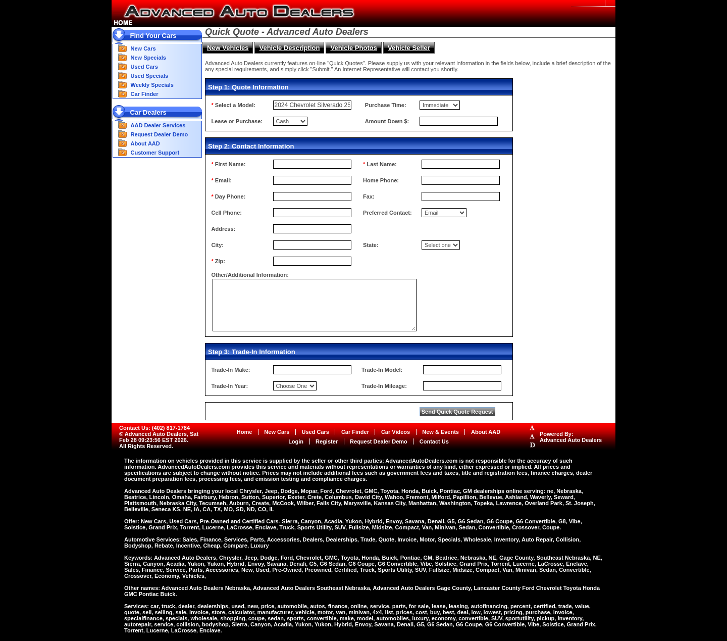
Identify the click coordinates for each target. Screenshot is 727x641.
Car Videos (395, 432)
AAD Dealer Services (158, 125)
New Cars (143, 48)
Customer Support (155, 153)
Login (295, 441)
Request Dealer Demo (159, 134)
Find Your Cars (153, 35)
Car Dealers (148, 112)
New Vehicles (227, 48)
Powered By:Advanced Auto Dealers (571, 437)
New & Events (440, 432)
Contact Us (434, 441)
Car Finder (145, 94)
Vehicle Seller (409, 48)
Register (327, 441)
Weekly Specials (152, 85)
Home (244, 432)
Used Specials (150, 76)
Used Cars (144, 67)
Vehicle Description (289, 48)
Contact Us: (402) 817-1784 (154, 428)
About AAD (145, 143)
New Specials (148, 58)
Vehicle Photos (353, 48)
